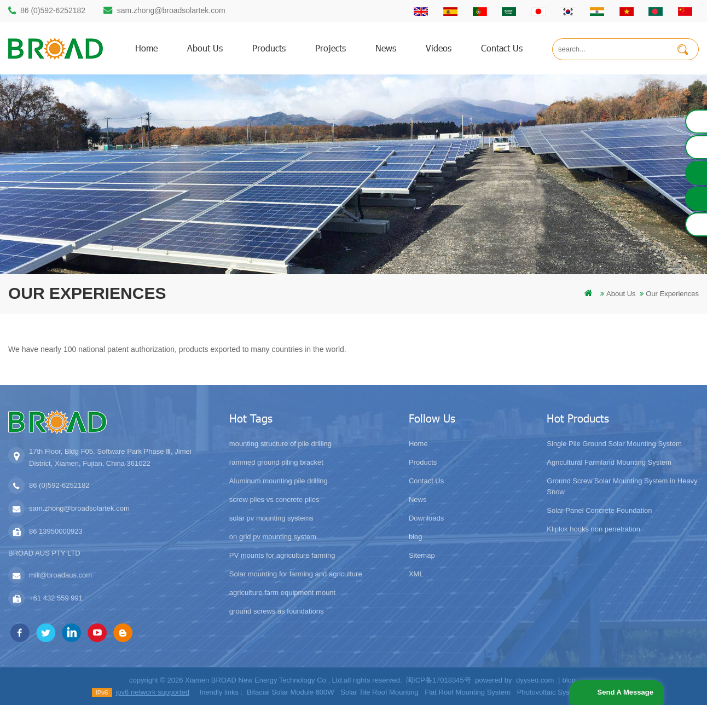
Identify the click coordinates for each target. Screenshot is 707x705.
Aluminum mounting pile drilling (278, 481)
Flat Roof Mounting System (468, 692)
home (146, 48)
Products (423, 462)
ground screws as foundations (276, 611)
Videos (438, 48)
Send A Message (624, 692)
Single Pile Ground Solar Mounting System (614, 444)
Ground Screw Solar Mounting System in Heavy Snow (622, 486)
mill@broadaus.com (60, 575)
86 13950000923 (56, 531)
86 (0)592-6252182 (52, 10)
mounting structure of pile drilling (280, 444)
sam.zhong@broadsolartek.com (171, 10)
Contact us (502, 48)
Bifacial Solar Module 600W (290, 692)
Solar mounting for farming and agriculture (295, 574)
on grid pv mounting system (272, 537)
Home (418, 444)
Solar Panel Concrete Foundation (599, 510)
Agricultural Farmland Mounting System (609, 462)
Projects (330, 48)
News (385, 48)
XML (416, 574)
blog (415, 537)
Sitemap (422, 555)
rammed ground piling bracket (276, 462)
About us (205, 48)
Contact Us (426, 481)
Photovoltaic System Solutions (565, 692)
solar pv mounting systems (271, 518)
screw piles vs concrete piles (274, 499)
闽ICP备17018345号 (438, 680)
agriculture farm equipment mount (282, 592)
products (269, 48)
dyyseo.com (535, 680)
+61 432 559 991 (56, 598)
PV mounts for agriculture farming (282, 555)
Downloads (426, 518)
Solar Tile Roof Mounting (379, 692)
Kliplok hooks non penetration (593, 529)
